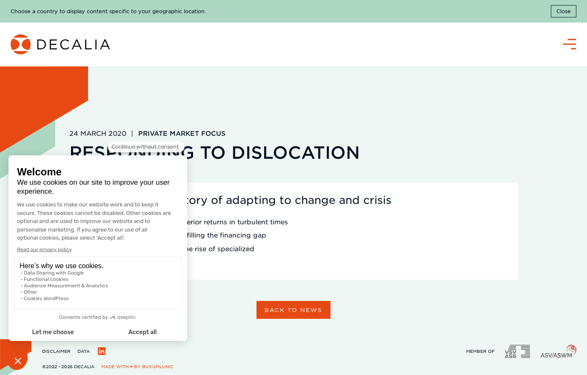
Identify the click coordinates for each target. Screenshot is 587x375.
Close (563, 11)
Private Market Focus (181, 133)
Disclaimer (56, 351)
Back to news (293, 309)
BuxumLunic (158, 366)
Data (83, 351)
